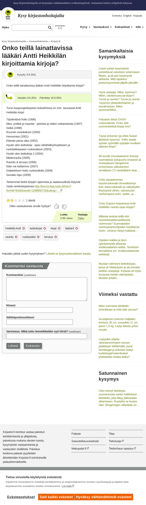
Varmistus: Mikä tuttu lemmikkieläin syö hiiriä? (37, 331)
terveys (48, 236)
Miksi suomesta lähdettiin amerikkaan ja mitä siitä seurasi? (118, 307)
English (127, 15)
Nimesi (10, 305)
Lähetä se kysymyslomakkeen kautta (68, 253)
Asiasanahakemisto (38, 41)
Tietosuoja (115, 441)
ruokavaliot (29, 236)
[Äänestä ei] (64, 207)
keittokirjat (36, 228)
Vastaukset (101, 27)
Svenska (117, 15)
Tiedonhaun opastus (121, 448)
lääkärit (69, 228)
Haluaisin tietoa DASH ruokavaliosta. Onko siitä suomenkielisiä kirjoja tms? (115, 123)
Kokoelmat (122, 27)
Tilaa (111, 433)
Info (138, 27)
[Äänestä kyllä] (56, 206)
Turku (81, 218)
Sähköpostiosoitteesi (20, 317)
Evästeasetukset (21, 497)
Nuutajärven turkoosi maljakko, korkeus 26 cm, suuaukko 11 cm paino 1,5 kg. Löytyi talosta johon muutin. (118, 324)
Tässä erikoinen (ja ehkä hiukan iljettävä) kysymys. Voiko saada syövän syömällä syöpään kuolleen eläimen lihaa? (119, 141)
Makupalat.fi (78, 448)
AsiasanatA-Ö (60, 27)
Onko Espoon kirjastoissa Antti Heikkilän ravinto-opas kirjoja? (117, 205)
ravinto (9, 236)
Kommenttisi (14, 274)
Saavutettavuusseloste (85, 441)
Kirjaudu (137, 15)
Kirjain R (55, 41)
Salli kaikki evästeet (56, 497)
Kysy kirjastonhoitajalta (14, 41)
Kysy (83, 27)
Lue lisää (66, 487)
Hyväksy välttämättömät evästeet (105, 497)
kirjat (53, 228)
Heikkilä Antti (13, 228)
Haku (5, 27)
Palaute (76, 433)
